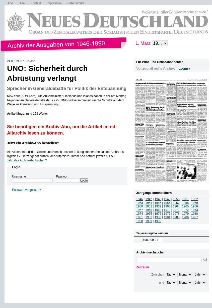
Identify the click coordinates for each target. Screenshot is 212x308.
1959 (194, 203)
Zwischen (157, 274)
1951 (185, 199)
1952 (194, 199)
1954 (149, 203)
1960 (139, 206)
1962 (158, 206)
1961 (149, 206)
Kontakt (36, 3)
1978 (176, 213)
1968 (149, 210)
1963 (167, 206)
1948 (158, 199)
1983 (158, 217)
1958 (185, 203)
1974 (139, 213)
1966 (194, 206)
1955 (158, 203)
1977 (167, 213)
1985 (176, 217)
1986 (185, 217)
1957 (176, 203)
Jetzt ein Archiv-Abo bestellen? (33, 143)
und (161, 282)
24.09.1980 (14, 61)
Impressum (54, 3)
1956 (167, 203)
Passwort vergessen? (26, 190)
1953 (139, 203)
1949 (167, 199)
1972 (185, 210)
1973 (194, 210)
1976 (158, 213)
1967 (139, 210)
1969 (158, 210)
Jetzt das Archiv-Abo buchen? (27, 160)
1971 (176, 210)
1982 (149, 217)
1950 (176, 199)
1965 (185, 206)
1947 (149, 199)
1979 (185, 213)
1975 (149, 213)
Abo (10, 3)
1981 (139, 217)
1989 (149, 221)
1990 (158, 221)
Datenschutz (75, 3)
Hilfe (22, 3)
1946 (139, 199)
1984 (167, 217)
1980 (194, 213)
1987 (194, 217)
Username (19, 176)
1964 (176, 206)
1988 (139, 221)
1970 (167, 210)
